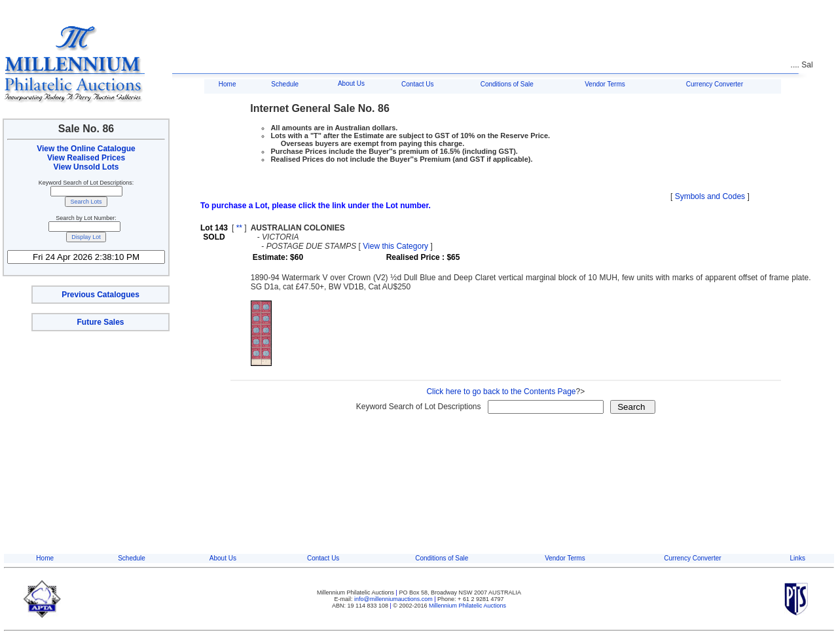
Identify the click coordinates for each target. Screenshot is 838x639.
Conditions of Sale (507, 84)
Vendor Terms (605, 84)
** (239, 227)
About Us (351, 83)
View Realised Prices (86, 157)
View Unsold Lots (86, 167)
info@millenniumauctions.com (394, 599)
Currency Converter (714, 84)
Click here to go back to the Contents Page (500, 391)
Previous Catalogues (100, 294)
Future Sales (100, 322)
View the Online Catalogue (86, 148)
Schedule (285, 84)
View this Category (395, 246)
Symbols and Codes (710, 196)
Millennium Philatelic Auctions (467, 605)
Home (227, 84)
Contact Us (417, 84)
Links (797, 558)
